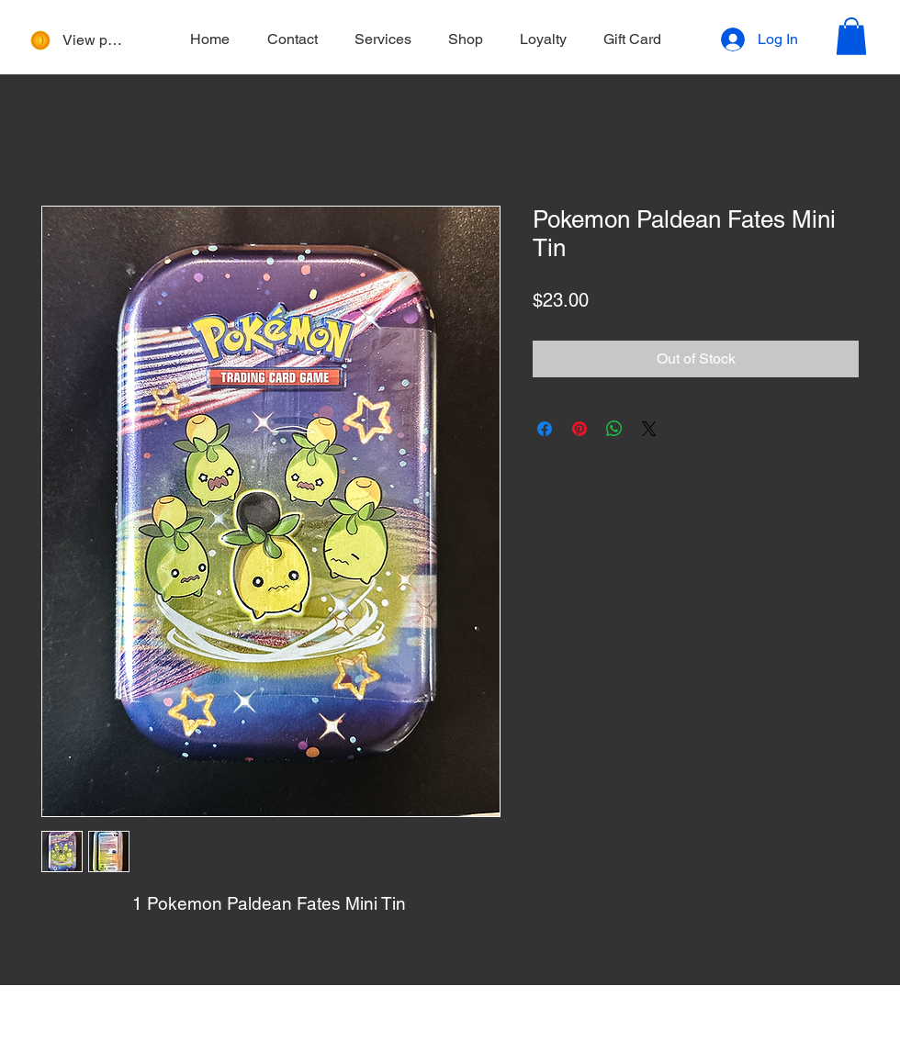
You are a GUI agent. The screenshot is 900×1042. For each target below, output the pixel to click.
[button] (851, 36)
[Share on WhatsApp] (614, 429)
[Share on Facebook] (545, 429)
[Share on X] (649, 429)
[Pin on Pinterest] (579, 429)
